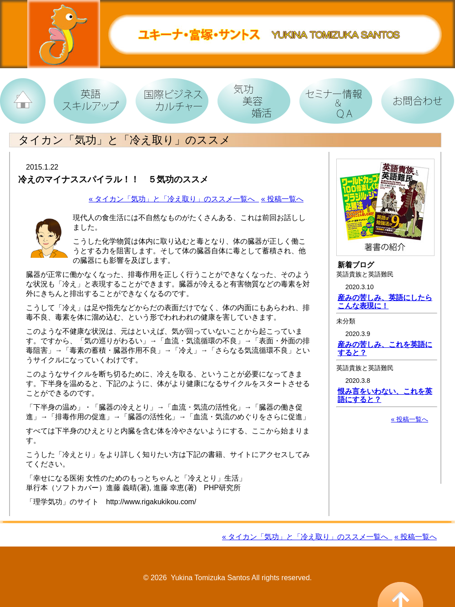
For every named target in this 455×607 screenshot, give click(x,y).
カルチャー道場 (250, 98)
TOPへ (23, 98)
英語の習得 (86, 98)
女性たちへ (332, 98)
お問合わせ (414, 98)
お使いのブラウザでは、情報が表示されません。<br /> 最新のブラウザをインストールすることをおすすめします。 (386, 318)
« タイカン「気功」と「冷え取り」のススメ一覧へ (174, 199)
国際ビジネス (168, 98)
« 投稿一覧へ (282, 199)
